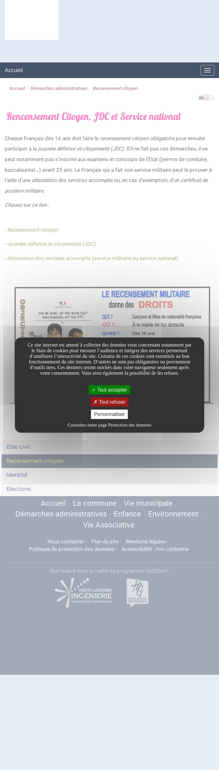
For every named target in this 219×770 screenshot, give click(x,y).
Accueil (14, 70)
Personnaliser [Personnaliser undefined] (109, 414)
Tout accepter (109, 389)
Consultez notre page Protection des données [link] (110, 424)
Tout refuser (109, 402)
